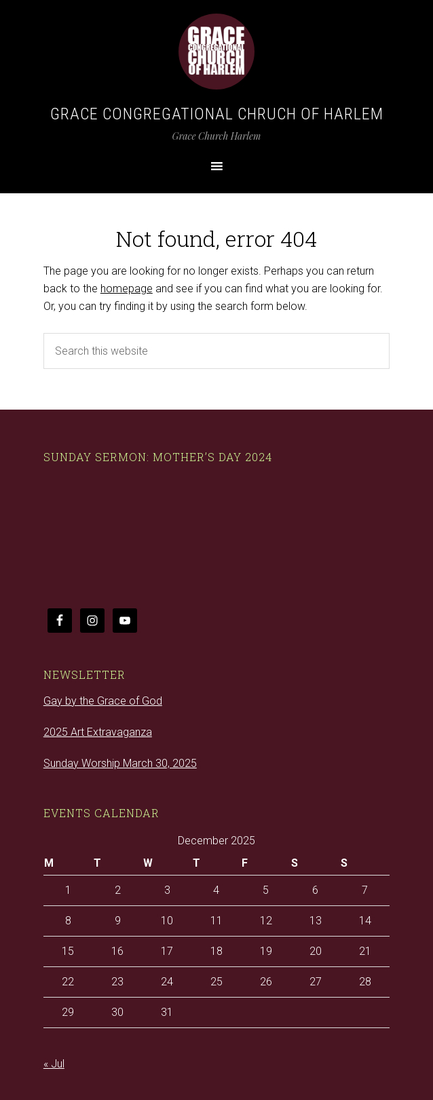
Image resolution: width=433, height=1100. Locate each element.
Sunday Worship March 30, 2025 (120, 763)
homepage (126, 288)
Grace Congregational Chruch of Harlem (216, 113)
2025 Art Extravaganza (97, 732)
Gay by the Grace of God (102, 700)
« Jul (53, 1063)
